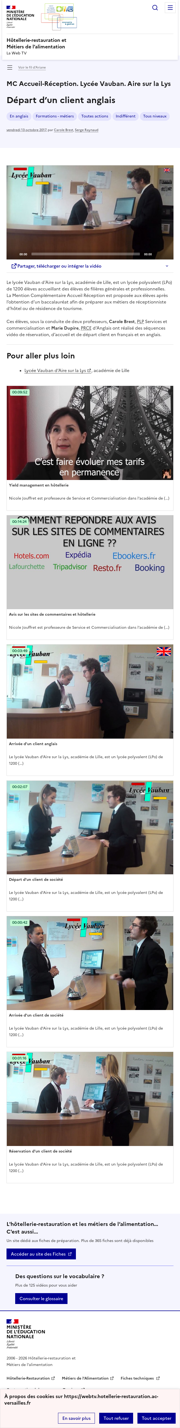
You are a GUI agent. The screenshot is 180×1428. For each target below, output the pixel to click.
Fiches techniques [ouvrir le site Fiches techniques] (138, 1378)
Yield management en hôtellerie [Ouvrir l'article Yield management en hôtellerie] (39, 485)
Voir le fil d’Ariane (32, 67)
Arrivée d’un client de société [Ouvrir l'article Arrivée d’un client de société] (36, 1015)
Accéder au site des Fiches (38, 1254)
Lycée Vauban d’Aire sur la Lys (55, 370)
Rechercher (155, 7)
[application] (90, 212)
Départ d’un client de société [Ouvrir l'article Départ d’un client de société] (36, 879)
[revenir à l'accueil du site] (90, 43)
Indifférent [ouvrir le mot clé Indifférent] (126, 116)
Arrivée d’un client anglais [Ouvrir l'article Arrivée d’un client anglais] (33, 744)
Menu (170, 7)
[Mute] (157, 253)
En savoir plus (76, 1418)
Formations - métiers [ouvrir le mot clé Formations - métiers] (55, 116)
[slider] (85, 254)
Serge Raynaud (86, 130)
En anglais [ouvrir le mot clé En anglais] (19, 116)
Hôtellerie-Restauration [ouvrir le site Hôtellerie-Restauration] (28, 1378)
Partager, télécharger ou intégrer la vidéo (56, 266)
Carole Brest (63, 130)
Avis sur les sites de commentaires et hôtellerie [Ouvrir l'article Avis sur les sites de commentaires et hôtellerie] (52, 614)
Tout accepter (156, 1418)
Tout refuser (116, 1418)
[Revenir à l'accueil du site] (26, 1334)
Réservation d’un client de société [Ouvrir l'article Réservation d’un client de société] (40, 1151)
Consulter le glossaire (41, 1298)
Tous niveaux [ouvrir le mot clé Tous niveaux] (154, 116)
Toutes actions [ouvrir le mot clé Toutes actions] (94, 116)
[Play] (90, 212)
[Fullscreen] (166, 253)
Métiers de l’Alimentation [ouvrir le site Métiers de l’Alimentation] (85, 1378)
